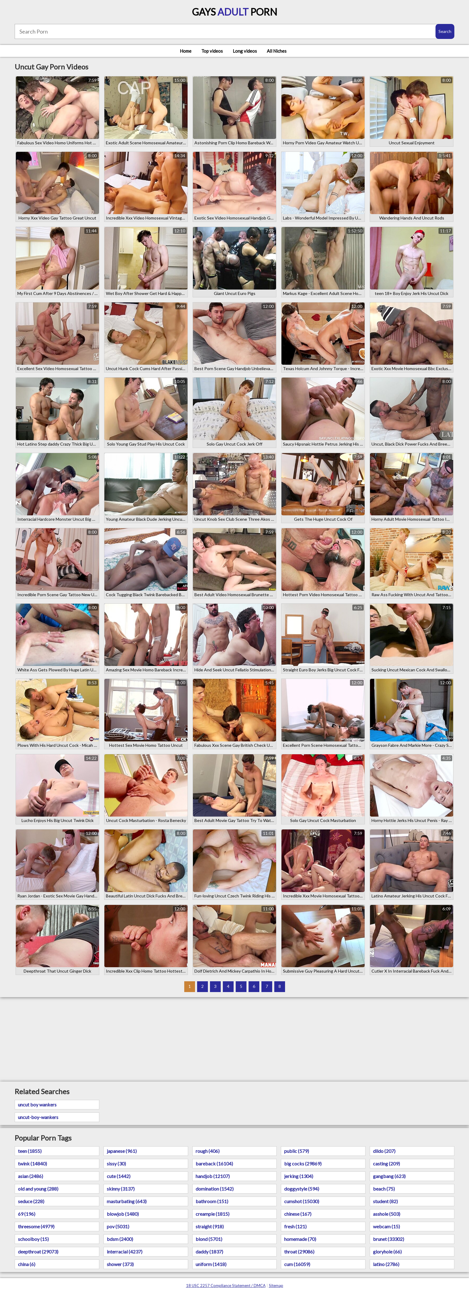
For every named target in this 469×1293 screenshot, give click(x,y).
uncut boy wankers (37, 1104)
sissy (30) (116, 1163)
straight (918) (210, 1226)
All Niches (277, 51)
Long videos (245, 51)
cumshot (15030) (301, 1201)
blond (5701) (209, 1239)
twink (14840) (32, 1163)
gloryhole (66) (387, 1251)
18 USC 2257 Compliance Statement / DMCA (226, 1285)
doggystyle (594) (301, 1188)
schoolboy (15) (33, 1239)
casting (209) (386, 1163)
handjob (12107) (213, 1176)
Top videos (212, 51)
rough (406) (208, 1151)
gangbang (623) (389, 1176)
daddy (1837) (209, 1251)
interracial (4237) (124, 1251)
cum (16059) (297, 1264)
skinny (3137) (121, 1188)
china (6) (26, 1264)
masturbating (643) (127, 1201)
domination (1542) (215, 1188)
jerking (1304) (298, 1176)
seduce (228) (31, 1201)
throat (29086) (299, 1251)
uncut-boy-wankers (38, 1117)
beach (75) (384, 1188)
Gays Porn (234, 12)
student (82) (385, 1201)
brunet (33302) (388, 1239)
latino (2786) (386, 1264)
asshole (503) (386, 1214)
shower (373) (120, 1264)
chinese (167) (297, 1214)
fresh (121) (295, 1226)
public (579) (296, 1151)
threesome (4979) (36, 1226)
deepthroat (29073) (38, 1251)
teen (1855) (30, 1151)
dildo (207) (384, 1151)
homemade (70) (300, 1239)
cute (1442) (118, 1176)
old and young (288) (38, 1188)
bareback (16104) (214, 1163)
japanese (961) (122, 1151)
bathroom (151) (212, 1201)
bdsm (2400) (120, 1239)
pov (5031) (118, 1226)
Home (185, 51)
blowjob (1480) (123, 1214)
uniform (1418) (211, 1264)
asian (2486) (30, 1176)
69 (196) (26, 1214)
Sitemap (276, 1285)
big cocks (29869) (303, 1163)
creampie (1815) (212, 1214)
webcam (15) (386, 1226)
